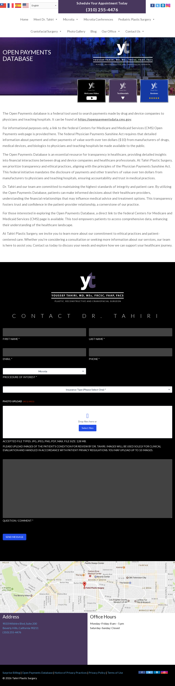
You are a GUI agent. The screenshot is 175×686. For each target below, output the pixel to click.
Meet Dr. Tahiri (45, 19)
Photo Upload (18, 401)
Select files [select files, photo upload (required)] (87, 427)
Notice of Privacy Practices (71, 672)
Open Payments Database (37, 672)
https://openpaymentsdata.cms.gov (104, 119)
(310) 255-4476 (102, 9)
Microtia (70, 19)
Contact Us (134, 31)
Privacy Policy (97, 672)
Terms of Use (115, 672)
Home (24, 19)
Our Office (111, 31)
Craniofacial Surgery (46, 31)
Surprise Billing (11, 672)
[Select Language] (44, 5)
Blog (93, 31)
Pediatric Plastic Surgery (136, 19)
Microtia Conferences (98, 19)
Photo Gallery (76, 31)
